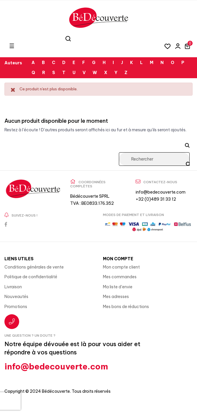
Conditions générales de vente (34, 267)
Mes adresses (116, 296)
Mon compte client (121, 267)
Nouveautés (16, 296)
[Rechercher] (154, 159)
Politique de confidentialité (30, 276)
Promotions (15, 306)
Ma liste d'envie (117, 286)
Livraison (13, 286)
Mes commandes (120, 276)
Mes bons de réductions (126, 306)
